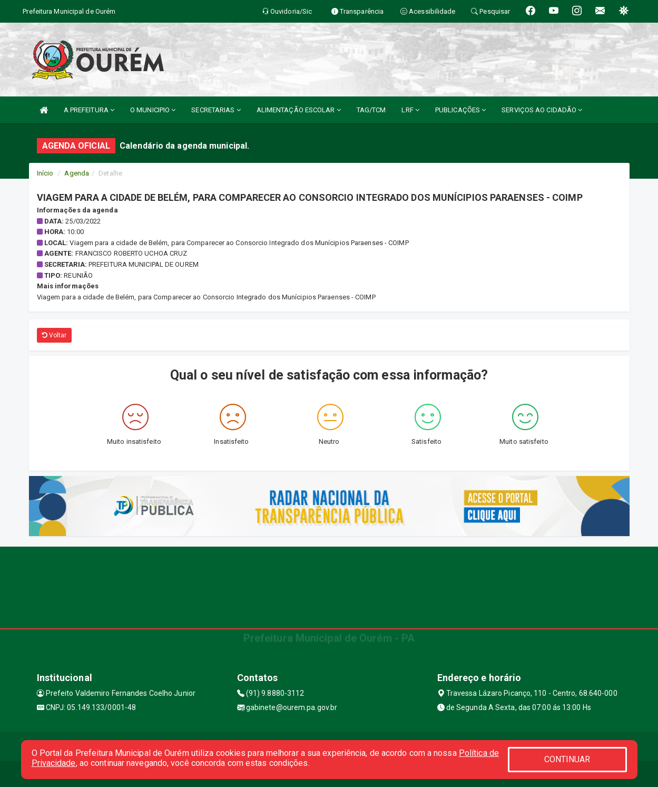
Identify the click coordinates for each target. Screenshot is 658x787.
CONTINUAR (567, 759)
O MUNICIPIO (152, 110)
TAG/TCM (371, 110)
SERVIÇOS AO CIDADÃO (542, 110)
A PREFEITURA (89, 110)
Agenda (76, 173)
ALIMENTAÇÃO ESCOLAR (299, 110)
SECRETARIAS (215, 110)
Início (45, 173)
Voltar (54, 335)
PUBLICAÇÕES (460, 110)
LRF (410, 110)
